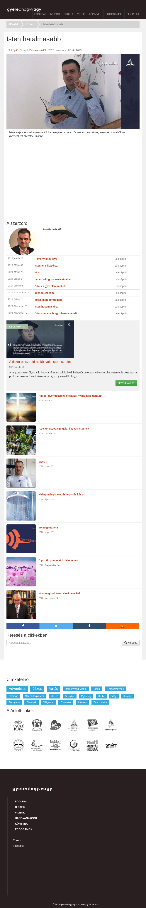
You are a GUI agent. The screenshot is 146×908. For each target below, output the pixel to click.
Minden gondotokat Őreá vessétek (60, 593)
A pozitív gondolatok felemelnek (58, 560)
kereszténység (115, 688)
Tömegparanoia (48, 527)
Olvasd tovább (126, 383)
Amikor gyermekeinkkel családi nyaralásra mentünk (70, 395)
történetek (66, 702)
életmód (13, 696)
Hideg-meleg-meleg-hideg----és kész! (61, 494)
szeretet (127, 696)
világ (113, 696)
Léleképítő (12, 50)
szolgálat (69, 696)
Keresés (130, 642)
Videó (81, 14)
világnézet (48, 702)
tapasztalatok (100, 702)
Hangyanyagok (26, 818)
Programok (114, 14)
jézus (37, 688)
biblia (97, 688)
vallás (53, 689)
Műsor (55, 14)
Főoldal (40, 14)
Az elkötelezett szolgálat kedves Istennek (64, 428)
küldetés (82, 702)
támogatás (14, 702)
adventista (17, 688)
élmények (31, 702)
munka (101, 696)
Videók (20, 812)
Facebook (18, 845)
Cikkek (68, 14)
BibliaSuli (133, 14)
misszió (54, 696)
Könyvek (95, 14)
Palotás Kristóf (37, 50)
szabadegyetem (34, 696)
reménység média (76, 688)
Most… (43, 461)
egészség (86, 696)
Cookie (17, 840)
